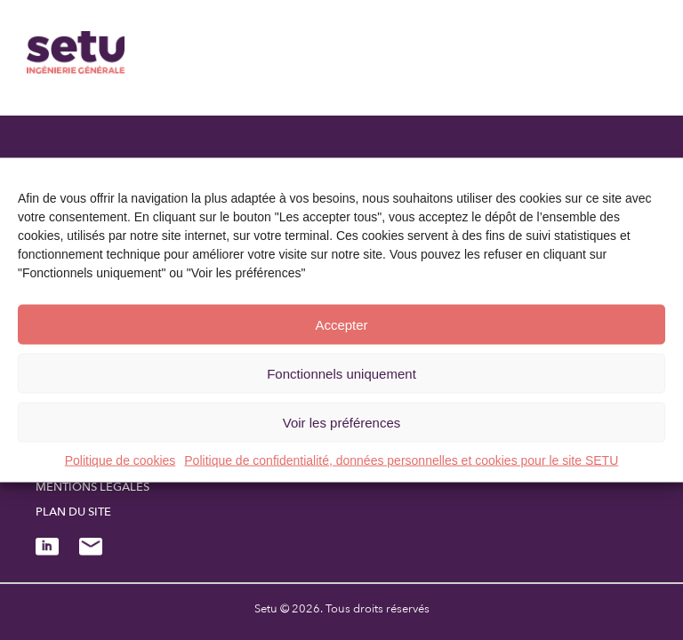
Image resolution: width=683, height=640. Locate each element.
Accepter (341, 324)
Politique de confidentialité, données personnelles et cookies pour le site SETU (401, 460)
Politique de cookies (120, 460)
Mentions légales (92, 487)
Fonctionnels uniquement (341, 372)
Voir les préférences (342, 421)
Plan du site (73, 512)
